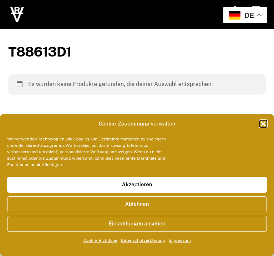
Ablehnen (137, 204)
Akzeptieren (137, 184)
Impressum (180, 240)
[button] (263, 123)
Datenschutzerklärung (143, 240)
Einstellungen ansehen (136, 223)
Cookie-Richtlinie (100, 240)
